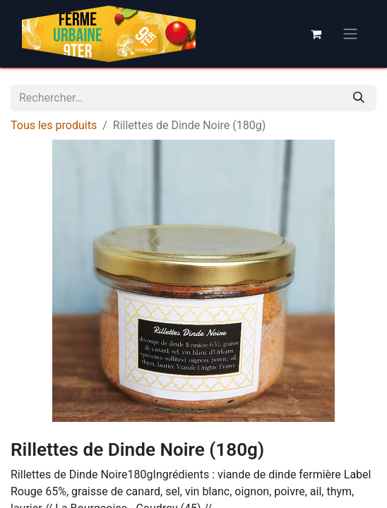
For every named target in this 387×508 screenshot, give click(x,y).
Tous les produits (54, 125)
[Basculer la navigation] (350, 34)
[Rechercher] (358, 98)
